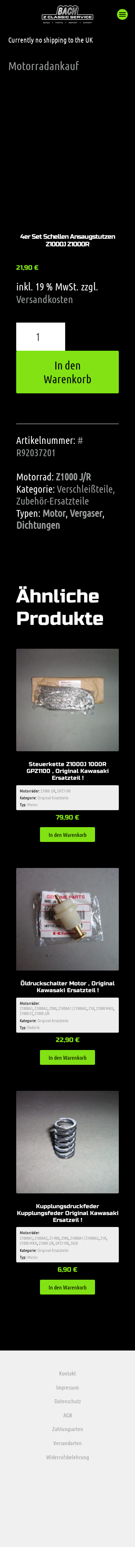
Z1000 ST (26, 1013)
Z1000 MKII (104, 1008)
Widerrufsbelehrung (67, 1456)
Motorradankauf (43, 66)
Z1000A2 (41, 1008)
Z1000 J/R (73, 476)
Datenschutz (67, 1400)
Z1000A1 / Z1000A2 (72, 1008)
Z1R (91, 1008)
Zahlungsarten (67, 1428)
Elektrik (33, 1027)
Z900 (53, 1008)
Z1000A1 (26, 1008)
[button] (122, 14)
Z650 (74, 1243)
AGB (67, 1415)
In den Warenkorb (67, 372)
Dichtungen (38, 525)
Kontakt (67, 1373)
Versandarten (67, 1442)
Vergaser (86, 513)
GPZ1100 (64, 791)
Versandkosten (44, 299)
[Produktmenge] (40, 337)
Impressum (67, 1387)
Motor (54, 513)
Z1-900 (54, 1238)
